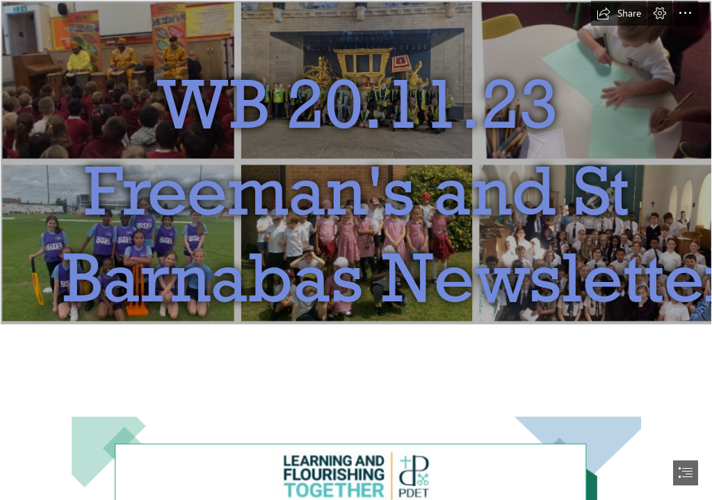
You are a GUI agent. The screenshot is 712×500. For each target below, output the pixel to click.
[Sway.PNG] (356, 195)
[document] (356, 250)
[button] (619, 13)
